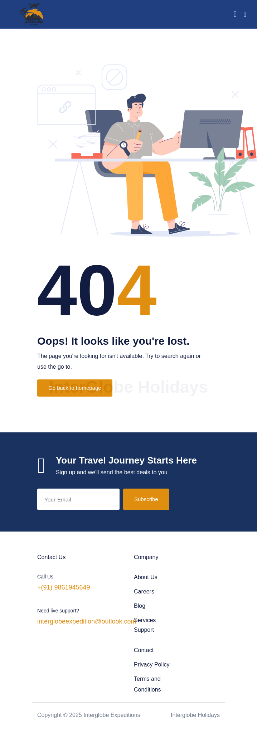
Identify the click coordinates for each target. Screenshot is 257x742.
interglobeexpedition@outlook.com (86, 621)
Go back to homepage (74, 388)
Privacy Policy (152, 664)
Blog (139, 606)
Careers (144, 591)
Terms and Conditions (147, 684)
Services (145, 620)
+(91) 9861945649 (63, 587)
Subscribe (146, 499)
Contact (144, 650)
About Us (145, 577)
